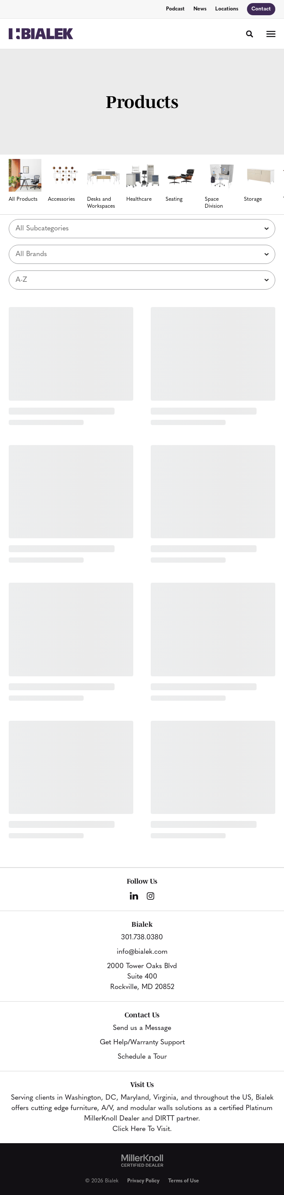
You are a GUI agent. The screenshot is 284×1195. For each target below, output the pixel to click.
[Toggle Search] (249, 33)
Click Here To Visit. (142, 1129)
